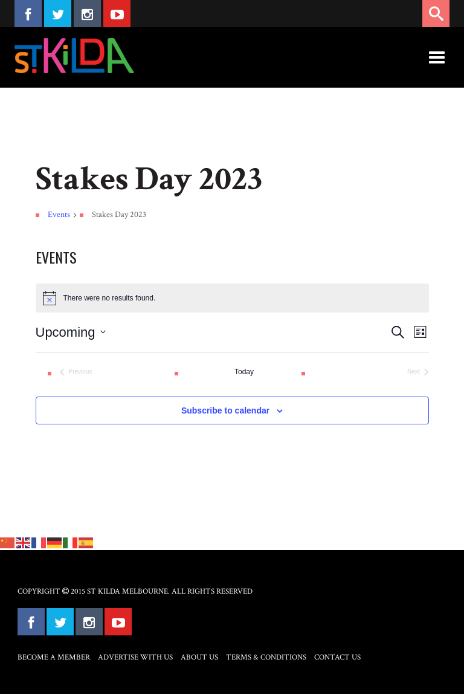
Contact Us (337, 657)
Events (59, 214)
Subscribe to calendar (225, 410)
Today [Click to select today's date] (244, 372)
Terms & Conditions (266, 657)
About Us (199, 657)
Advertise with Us (135, 657)
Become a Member (54, 657)
